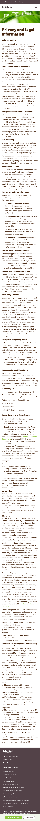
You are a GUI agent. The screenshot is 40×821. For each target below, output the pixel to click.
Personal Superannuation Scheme (13, 787)
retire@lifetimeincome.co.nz (11, 756)
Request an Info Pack (13, 817)
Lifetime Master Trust (10, 797)
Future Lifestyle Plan (9, 794)
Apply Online (29, 817)
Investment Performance (11, 778)
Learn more (19, 2)
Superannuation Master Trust (12, 790)
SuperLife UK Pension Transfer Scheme (15, 803)
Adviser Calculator (9, 771)
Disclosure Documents (10, 775)
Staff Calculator (8, 806)
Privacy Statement (9, 781)
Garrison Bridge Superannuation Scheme (16, 800)
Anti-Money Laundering (10, 784)
